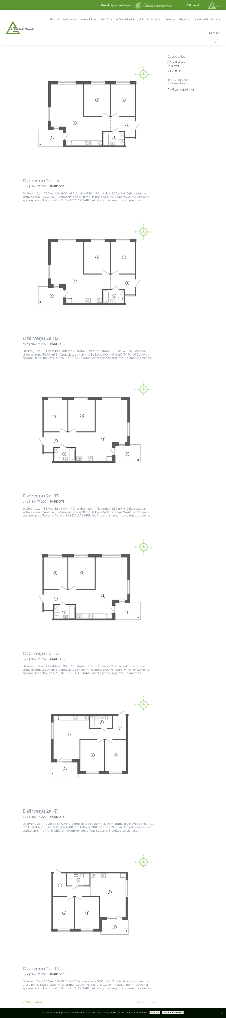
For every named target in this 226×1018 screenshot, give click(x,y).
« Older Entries (33, 1002)
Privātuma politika (180, 89)
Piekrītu (155, 1012)
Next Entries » (147, 1002)
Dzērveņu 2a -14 (41, 968)
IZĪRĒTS (173, 66)
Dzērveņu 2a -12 (41, 338)
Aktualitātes (176, 61)
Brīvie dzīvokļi (125, 19)
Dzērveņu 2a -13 (41, 496)
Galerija (170, 19)
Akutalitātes (89, 19)
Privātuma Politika (172, 1012)
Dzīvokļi (152, 19)
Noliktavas (70, 19)
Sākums (54, 19)
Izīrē (140, 19)
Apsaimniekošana (205, 19)
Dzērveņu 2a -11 (40, 811)
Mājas (182, 19)
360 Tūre (106, 19)
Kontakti (214, 32)
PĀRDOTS (57, 186)
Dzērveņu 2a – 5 (41, 653)
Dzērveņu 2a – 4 (41, 181)
